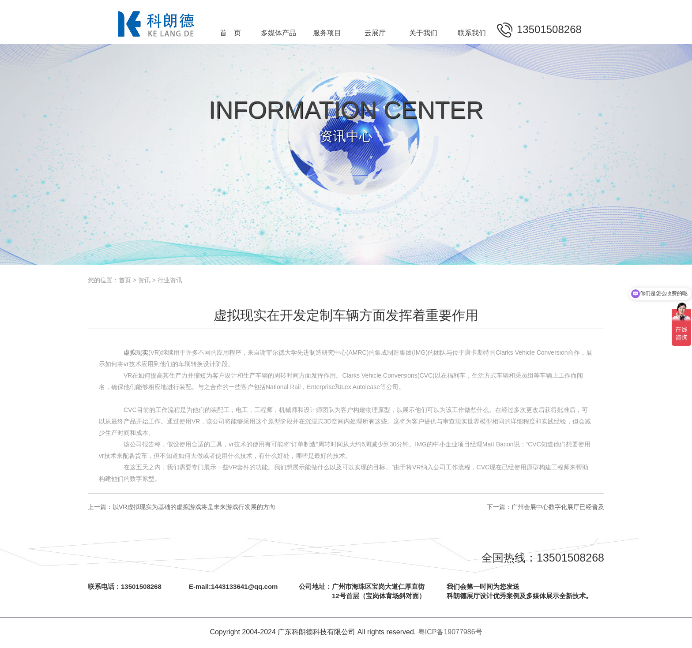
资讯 (144, 280)
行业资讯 (170, 280)
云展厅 (375, 33)
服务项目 (327, 33)
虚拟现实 (136, 352)
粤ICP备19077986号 (450, 632)
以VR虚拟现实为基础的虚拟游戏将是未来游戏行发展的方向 (194, 506)
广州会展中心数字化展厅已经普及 (557, 506)
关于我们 (423, 33)
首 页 (230, 33)
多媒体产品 (278, 33)
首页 (125, 280)
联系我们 (472, 33)
